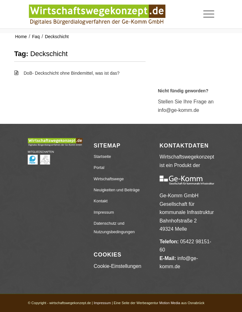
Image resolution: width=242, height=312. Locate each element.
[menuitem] (205, 14)
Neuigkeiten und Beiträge (117, 190)
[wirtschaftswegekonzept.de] (97, 14)
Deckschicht (56, 36)
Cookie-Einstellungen (117, 266)
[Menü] (205, 14)
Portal (99, 167)
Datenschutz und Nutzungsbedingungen (114, 227)
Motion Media (169, 303)
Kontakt (100, 201)
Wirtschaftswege (109, 178)
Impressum (104, 212)
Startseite (102, 156)
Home (21, 36)
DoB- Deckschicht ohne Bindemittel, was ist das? (71, 73)
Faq (36, 36)
